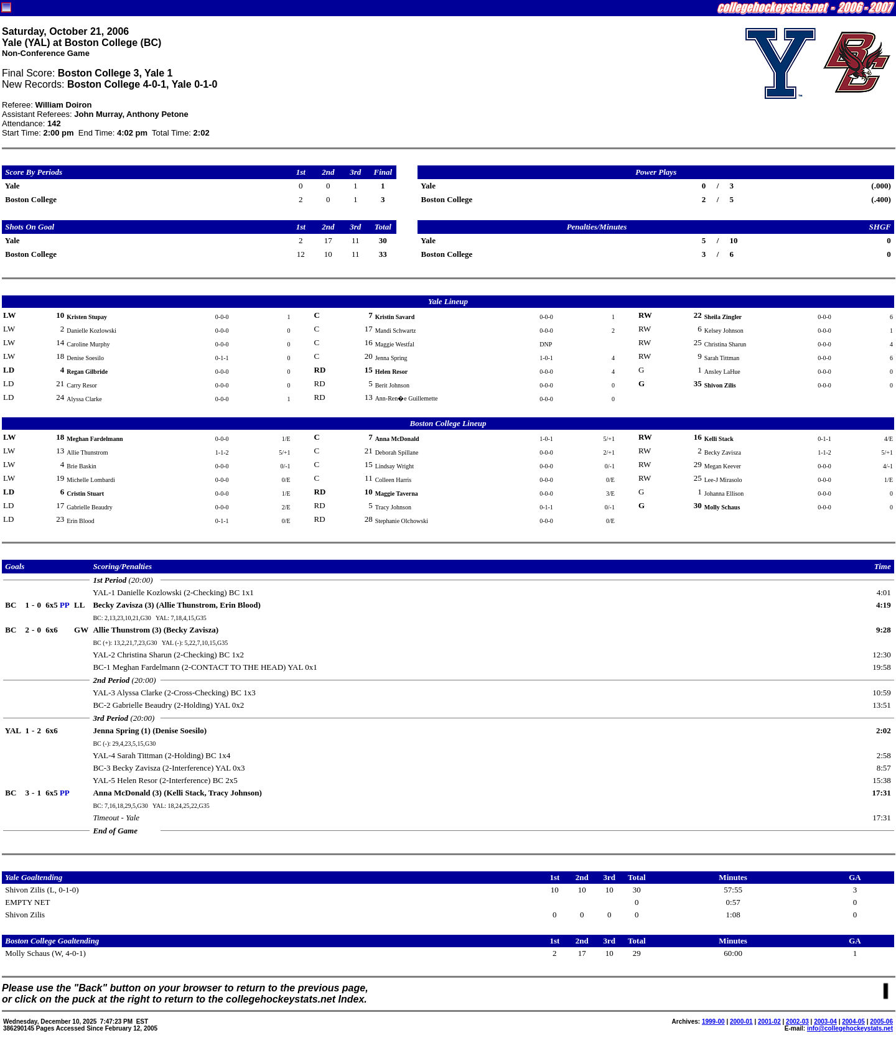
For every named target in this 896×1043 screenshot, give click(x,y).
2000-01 (741, 1021)
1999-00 (713, 1021)
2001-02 (769, 1021)
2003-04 (825, 1021)
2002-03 (797, 1021)
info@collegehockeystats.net (850, 1028)
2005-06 (881, 1021)
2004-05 (853, 1021)
